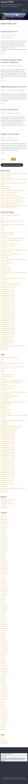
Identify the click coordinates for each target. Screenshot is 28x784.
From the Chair (10, 140)
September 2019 (5, 652)
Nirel (4, 35)
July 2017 (3, 700)
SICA (12, 37)
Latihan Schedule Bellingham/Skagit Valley (11, 240)
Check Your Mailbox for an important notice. (11, 200)
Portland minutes (5, 257)
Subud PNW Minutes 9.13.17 (7, 340)
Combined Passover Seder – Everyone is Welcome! (12, 61)
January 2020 (4, 644)
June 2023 (3, 578)
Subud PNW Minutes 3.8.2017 (8, 313)
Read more (3, 54)
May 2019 (3, 659)
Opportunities (22, 90)
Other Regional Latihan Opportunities (10, 253)
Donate (2, 228)
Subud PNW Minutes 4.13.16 (7, 318)
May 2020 (3, 636)
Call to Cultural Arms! (9, 109)
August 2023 (4, 574)
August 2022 (4, 595)
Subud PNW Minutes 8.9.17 (7, 338)
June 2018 (3, 679)
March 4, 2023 (11, 113)
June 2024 (3, 554)
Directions (3, 226)
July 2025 (3, 529)
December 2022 (4, 587)
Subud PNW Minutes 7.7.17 (7, 336)
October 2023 (4, 570)
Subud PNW (7, 2)
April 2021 (3, 617)
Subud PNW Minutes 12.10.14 (8, 299)
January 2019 (4, 667)
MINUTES (3, 248)
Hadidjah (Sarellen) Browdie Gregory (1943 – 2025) (13, 190)
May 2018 (3, 681)
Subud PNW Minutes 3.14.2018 (8, 311)
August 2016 (4, 722)
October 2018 (4, 671)
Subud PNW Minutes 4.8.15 (7, 320)
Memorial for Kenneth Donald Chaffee (10, 192)
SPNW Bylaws (4, 265)
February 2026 (4, 519)
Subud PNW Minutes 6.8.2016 (8, 332)
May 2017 (3, 704)
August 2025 (4, 527)
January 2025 (4, 541)
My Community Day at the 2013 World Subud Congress (13, 250)
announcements (6, 37)
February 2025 (4, 539)
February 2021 (4, 620)
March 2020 (3, 640)
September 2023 (5, 572)
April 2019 (3, 661)
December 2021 (4, 607)
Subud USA (3, 505)
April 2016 (3, 729)
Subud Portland (4, 344)
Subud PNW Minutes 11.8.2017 (8, 297)
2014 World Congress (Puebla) (8, 500)
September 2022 (5, 593)
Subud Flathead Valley (6, 271)
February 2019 (4, 665)
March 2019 (3, 663)
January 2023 (4, 585)
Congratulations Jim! (9, 31)
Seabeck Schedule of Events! (8, 194)
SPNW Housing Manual (6, 267)
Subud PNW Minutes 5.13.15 (7, 326)
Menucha (16, 140)
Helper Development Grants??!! (13, 86)
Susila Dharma (4, 507)
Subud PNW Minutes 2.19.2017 (8, 305)
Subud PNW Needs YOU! (6, 177)
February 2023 (4, 583)
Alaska (2, 217)
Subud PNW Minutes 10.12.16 (8, 293)
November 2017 (4, 692)
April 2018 (3, 683)
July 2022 (3, 597)
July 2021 (3, 613)
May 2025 (3, 533)
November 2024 (4, 545)
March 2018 (3, 685)
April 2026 (3, 515)
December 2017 (4, 690)
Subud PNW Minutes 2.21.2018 (8, 307)
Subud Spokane (4, 349)
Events (20, 66)
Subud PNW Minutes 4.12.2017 (8, 316)
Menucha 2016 (4, 242)
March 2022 (3, 605)
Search (13, 159)
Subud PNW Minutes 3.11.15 (7, 309)
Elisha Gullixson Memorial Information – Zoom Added (13, 173)
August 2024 (4, 550)
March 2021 (3, 618)
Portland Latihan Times (6, 255)
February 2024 (4, 562)
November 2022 (4, 589)
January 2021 (4, 622)
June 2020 (3, 634)
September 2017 (5, 696)
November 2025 (4, 523)
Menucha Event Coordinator (7, 246)
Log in (2, 737)
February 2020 (4, 642)
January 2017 (4, 712)
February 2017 (4, 710)
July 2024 (3, 552)
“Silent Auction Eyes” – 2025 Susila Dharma (11, 196)
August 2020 (4, 630)
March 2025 (3, 537)
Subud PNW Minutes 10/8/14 (7, 295)
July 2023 (3, 576)
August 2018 (4, 675)
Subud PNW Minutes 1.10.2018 (8, 287)
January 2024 (4, 564)
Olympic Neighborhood (6, 251)
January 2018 (4, 688)
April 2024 (3, 558)
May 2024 (3, 556)
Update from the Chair (10, 134)
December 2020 (4, 624)
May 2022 (3, 601)
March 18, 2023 (11, 90)
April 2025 (3, 535)
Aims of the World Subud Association (9, 215)
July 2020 (3, 632)
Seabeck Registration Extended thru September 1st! (13, 198)
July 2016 (3, 723)
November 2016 (4, 716)
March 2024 (3, 560)
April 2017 (3, 706)
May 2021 (3, 615)
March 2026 (3, 517)
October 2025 (4, 525)
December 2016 (4, 714)
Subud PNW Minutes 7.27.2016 (8, 334)
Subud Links (3, 276)
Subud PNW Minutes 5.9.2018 (8, 328)
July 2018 (3, 677)
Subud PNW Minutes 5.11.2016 (8, 324)
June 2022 (3, 599)
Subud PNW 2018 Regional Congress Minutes (11, 283)
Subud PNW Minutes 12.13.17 (8, 301)
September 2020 (5, 628)
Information (3, 236)
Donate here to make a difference (12, 165)
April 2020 (3, 638)
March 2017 (3, 708)
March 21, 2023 (11, 35)
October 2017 (4, 694)
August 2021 (4, 611)
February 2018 (4, 687)
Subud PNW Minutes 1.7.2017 (7, 289)
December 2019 (4, 646)
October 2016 (4, 718)
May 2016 (3, 727)
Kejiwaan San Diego (5, 186)
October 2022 (4, 591)
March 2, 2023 (11, 138)
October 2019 (4, 650)
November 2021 (4, 609)
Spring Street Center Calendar (8, 503)
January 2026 (4, 521)
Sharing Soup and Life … (6, 175)
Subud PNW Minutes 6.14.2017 (8, 330)
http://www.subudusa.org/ (7, 234)
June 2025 (3, 531)
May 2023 (3, 580)
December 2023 (4, 566)
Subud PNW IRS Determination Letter (9, 285)
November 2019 (4, 648)
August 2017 (4, 698)
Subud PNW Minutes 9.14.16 (7, 342)
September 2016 (5, 720)
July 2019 (3, 655)
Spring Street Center (5, 269)
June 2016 (3, 725)
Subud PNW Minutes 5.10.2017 (8, 322)
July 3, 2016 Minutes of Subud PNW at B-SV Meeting (13, 238)
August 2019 (4, 653)
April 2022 (3, 603)
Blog (2, 219)
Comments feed (4, 741)
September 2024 (5, 548)
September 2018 (5, 673)
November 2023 (4, 568)
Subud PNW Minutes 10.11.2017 (8, 291)
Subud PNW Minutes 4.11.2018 (8, 315)
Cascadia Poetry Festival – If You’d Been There (12, 224)
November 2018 (4, 669)
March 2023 (3, 582)
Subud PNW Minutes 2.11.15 (7, 303)
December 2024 (4, 543)
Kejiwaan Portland (5, 188)
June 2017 (3, 702)
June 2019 (3, 657)
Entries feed (4, 739)
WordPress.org (4, 743)
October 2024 (4, 547)
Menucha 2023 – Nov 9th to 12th (8, 244)
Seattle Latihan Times (6, 263)
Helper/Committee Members (7, 232)
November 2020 (4, 626)
